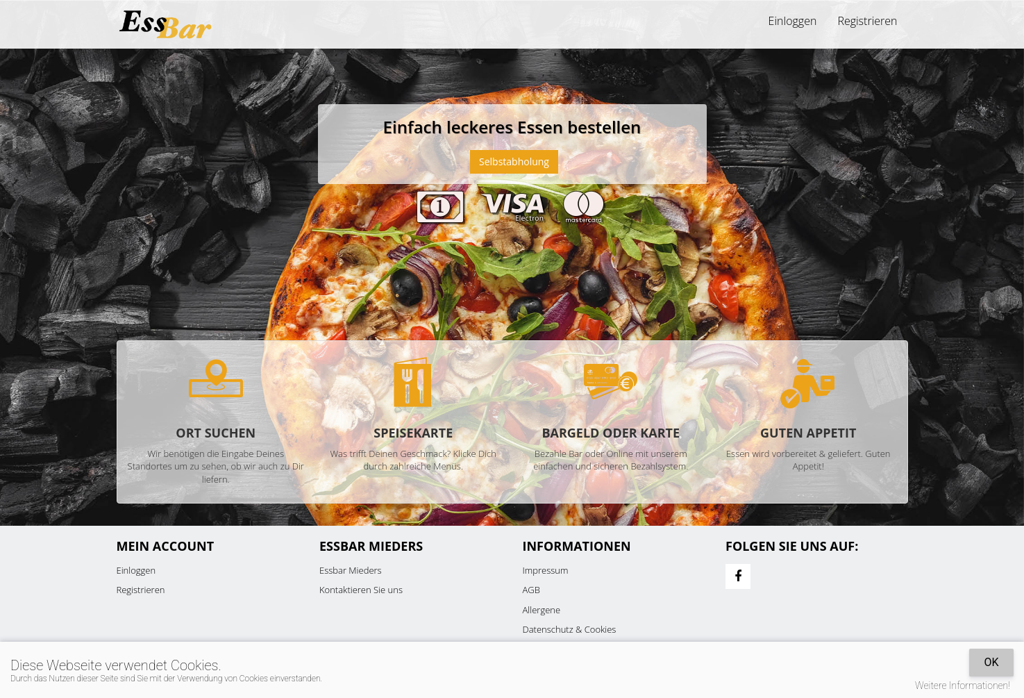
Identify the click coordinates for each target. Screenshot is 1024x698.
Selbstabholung (514, 161)
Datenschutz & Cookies (569, 629)
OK (991, 662)
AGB (531, 589)
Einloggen (793, 20)
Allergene (542, 610)
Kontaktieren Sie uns (361, 589)
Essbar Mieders (350, 570)
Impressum (546, 570)
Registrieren (867, 20)
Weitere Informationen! (962, 685)
